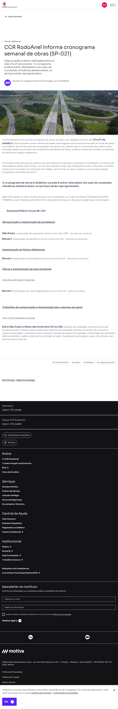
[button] (104, 5)
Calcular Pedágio (10, 495)
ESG (5, 468)
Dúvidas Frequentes (12, 523)
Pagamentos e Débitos (13, 528)
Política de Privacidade (12, 672)
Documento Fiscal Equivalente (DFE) (21, 573)
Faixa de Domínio (10, 472)
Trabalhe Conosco (12, 560)
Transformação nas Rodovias (16, 463)
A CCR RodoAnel (10, 459)
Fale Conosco (9, 519)
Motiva (7, 547)
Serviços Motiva (10, 487)
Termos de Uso (8, 682)
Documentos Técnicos (13, 504)
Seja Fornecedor (11, 555)
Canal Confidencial (12, 532)
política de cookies (41, 693)
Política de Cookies (10, 677)
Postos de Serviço (11, 491)
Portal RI (7, 551)
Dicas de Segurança (12, 500)
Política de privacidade (61, 614)
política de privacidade (66, 693)
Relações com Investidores (15, 568)
